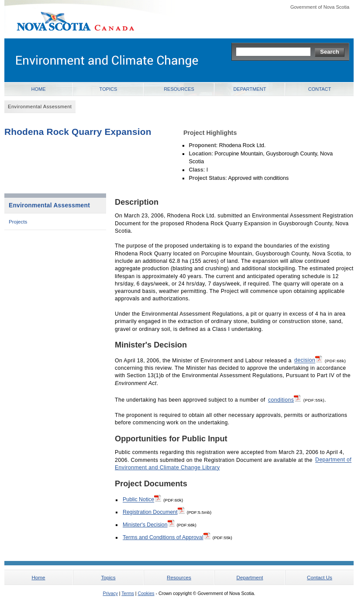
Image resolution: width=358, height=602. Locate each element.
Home (38, 89)
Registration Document (154, 511)
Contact (319, 89)
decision (308, 359)
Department (250, 89)
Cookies (146, 593)
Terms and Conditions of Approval (166, 536)
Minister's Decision (149, 524)
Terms (127, 593)
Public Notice (142, 498)
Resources (179, 89)
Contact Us (319, 577)
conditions (284, 399)
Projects (18, 221)
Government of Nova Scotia (319, 7)
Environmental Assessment (49, 205)
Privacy (110, 593)
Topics (108, 89)
